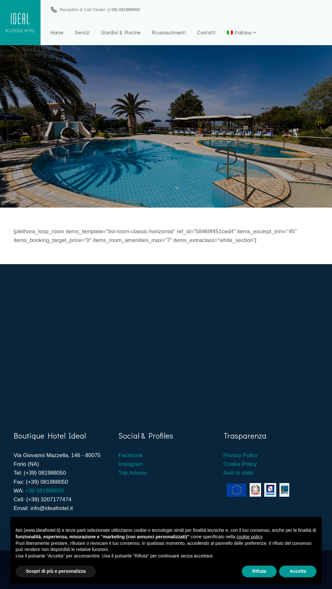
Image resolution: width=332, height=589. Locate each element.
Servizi (82, 32)
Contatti (206, 32)
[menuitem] (239, 32)
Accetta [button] (298, 571)
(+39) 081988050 (124, 9)
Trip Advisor (132, 473)
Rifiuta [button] (259, 571)
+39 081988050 (44, 491)
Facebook (131, 455)
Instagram (130, 464)
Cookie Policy (240, 464)
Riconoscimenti (169, 32)
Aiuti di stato (238, 473)
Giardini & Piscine (120, 32)
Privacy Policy (240, 455)
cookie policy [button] (249, 536)
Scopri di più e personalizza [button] (56, 571)
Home (56, 32)
